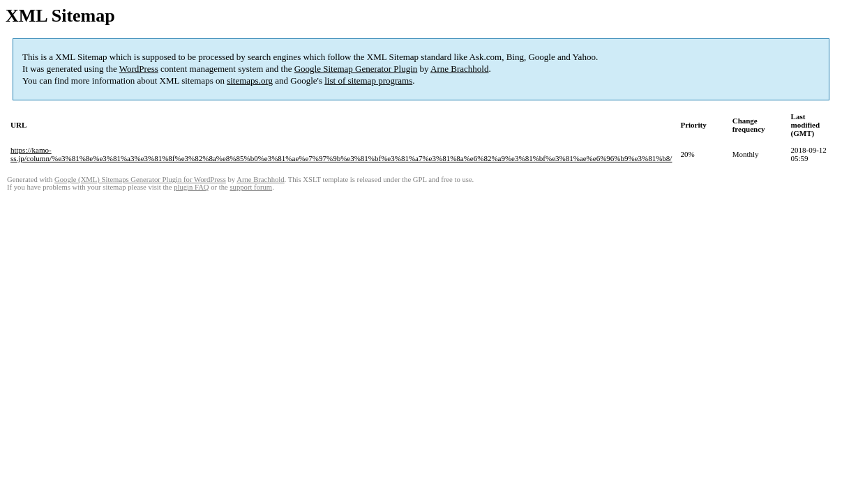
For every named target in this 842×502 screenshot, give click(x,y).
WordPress (138, 68)
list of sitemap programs (368, 80)
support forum (251, 187)
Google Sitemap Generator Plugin (356, 68)
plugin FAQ (191, 187)
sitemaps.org (250, 80)
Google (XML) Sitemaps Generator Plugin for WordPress (140, 179)
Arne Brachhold (459, 68)
